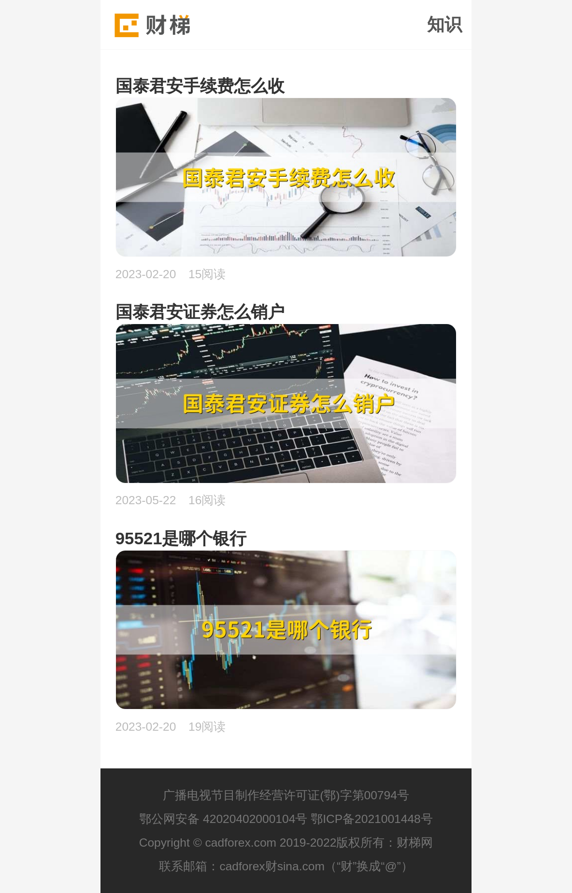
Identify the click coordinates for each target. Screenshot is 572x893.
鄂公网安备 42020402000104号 (223, 818)
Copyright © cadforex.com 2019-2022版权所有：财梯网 (286, 842)
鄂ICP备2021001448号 (372, 818)
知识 (444, 24)
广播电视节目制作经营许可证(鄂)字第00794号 (286, 795)
